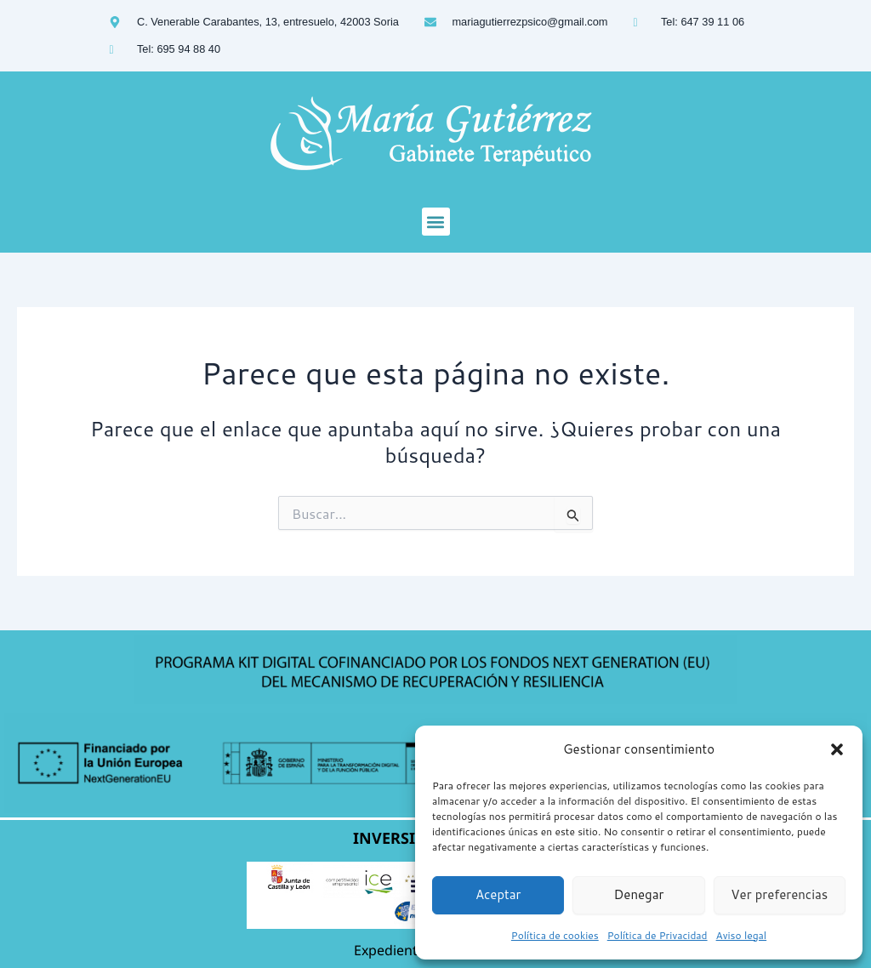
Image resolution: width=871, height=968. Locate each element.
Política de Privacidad (657, 935)
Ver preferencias (779, 894)
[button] (836, 749)
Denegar (639, 894)
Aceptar (498, 894)
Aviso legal (741, 935)
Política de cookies (555, 935)
